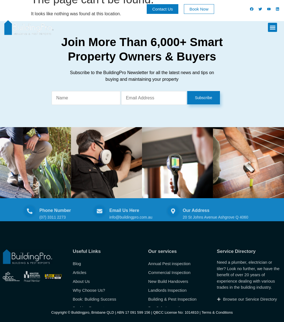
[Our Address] (173, 217)
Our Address (196, 216)
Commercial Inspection (169, 297)
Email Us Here (124, 216)
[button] (272, 27)
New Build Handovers (168, 306)
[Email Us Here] (99, 217)
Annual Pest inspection (169, 288)
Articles (79, 297)
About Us (81, 306)
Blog (77, 288)
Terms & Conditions (217, 312)
